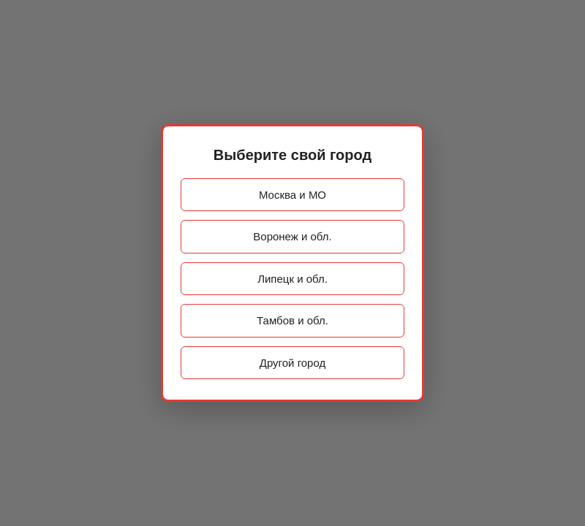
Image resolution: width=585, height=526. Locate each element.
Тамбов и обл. (292, 320)
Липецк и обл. (292, 278)
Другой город (292, 363)
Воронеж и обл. (292, 236)
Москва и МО (292, 194)
